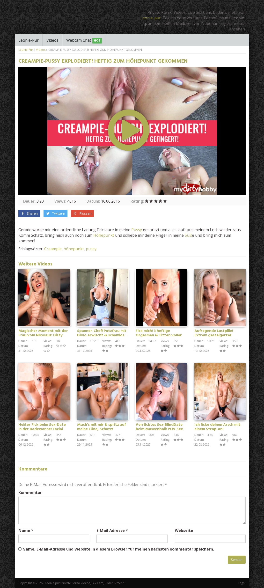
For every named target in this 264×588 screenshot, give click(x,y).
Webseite (184, 530)
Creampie (53, 248)
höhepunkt (74, 248)
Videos (52, 40)
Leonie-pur (150, 18)
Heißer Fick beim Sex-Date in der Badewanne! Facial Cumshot (42, 429)
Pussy (136, 229)
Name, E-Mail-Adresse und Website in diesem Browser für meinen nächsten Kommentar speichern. (118, 549)
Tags (241, 583)
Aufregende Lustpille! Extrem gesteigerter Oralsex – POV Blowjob (214, 335)
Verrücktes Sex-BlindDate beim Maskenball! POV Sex (159, 427)
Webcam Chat (84, 40)
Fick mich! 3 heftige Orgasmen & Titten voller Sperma (159, 335)
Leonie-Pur (28, 40)
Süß (188, 235)
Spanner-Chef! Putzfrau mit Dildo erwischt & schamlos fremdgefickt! (101, 335)
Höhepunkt (103, 235)
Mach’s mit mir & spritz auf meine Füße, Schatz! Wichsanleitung (101, 429)
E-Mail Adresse (110, 530)
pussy (91, 248)
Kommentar (30, 492)
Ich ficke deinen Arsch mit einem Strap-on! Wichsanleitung (217, 429)
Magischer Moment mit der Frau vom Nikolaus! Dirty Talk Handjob (43, 335)
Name (24, 530)
